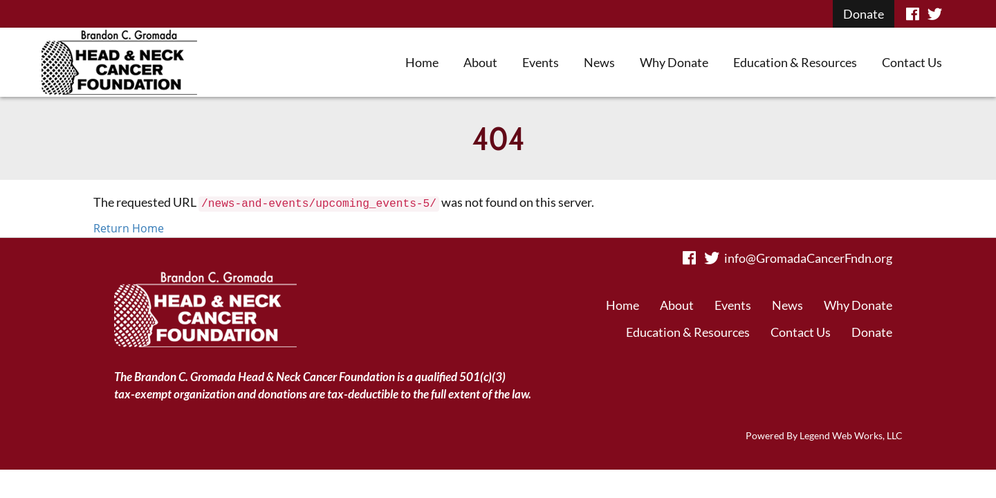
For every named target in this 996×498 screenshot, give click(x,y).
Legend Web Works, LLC (851, 435)
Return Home (128, 228)
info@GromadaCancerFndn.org (808, 258)
